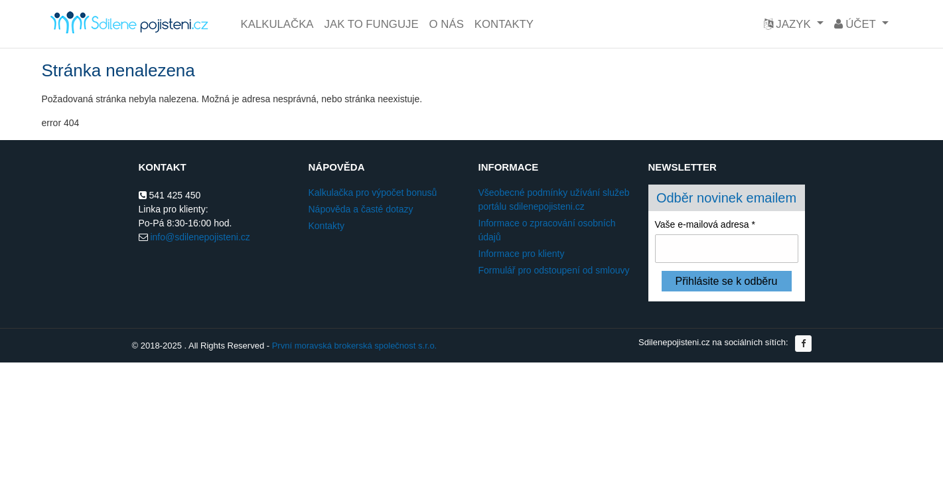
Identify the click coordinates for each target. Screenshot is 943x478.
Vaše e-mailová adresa (705, 224)
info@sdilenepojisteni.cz (200, 237)
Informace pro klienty (521, 253)
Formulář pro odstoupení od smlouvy (554, 270)
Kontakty (504, 24)
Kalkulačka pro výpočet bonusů (373, 192)
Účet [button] (856, 24)
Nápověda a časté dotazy (361, 209)
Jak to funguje (372, 24)
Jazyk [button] (789, 24)
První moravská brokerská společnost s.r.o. (354, 346)
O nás (446, 24)
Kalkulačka (277, 24)
